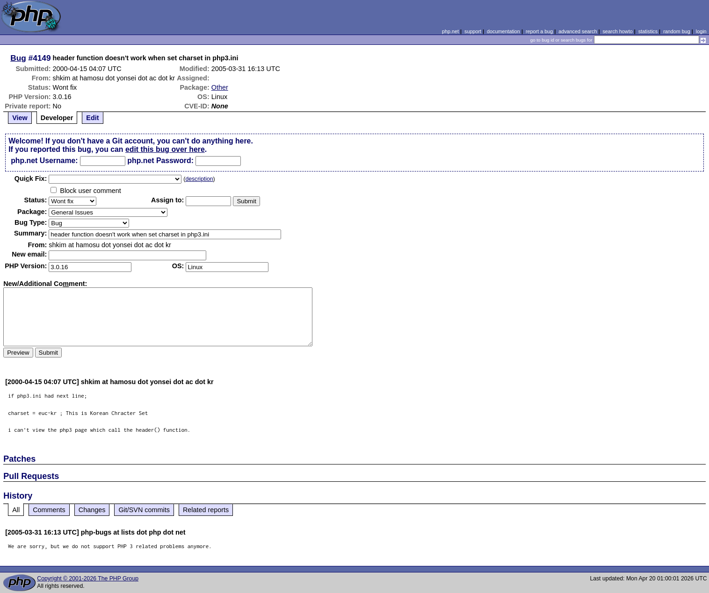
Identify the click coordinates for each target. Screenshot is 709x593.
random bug (676, 31)
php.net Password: (160, 160)
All (16, 510)
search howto (617, 31)
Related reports (206, 510)
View (20, 117)
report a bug (539, 31)
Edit (92, 117)
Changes (92, 510)
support (472, 31)
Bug (18, 58)
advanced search (577, 31)
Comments (49, 510)
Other (219, 87)
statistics (648, 31)
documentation (503, 31)
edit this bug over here (165, 149)
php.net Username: (44, 160)
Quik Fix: (30, 178)
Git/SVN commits (144, 510)
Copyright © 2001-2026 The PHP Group (87, 578)
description (199, 179)
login (701, 31)
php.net (450, 31)
